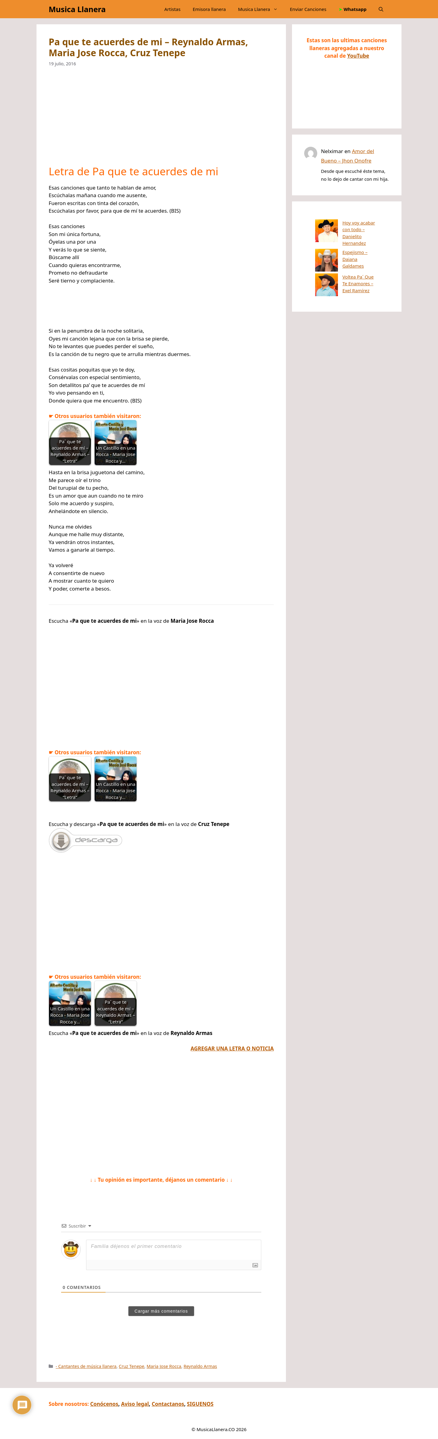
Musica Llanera (77, 9)
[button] (381, 9)
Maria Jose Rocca (164, 1366)
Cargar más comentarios (161, 1311)
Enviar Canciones (308, 9)
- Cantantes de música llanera (86, 1366)
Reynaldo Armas (200, 1366)
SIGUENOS (200, 1403)
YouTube (358, 55)
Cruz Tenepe (131, 1366)
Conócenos (104, 1403)
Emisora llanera (209, 9)
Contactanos (168, 1403)
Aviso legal (135, 1403)
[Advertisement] (161, 120)
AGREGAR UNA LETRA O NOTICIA (232, 1048)
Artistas (172, 9)
